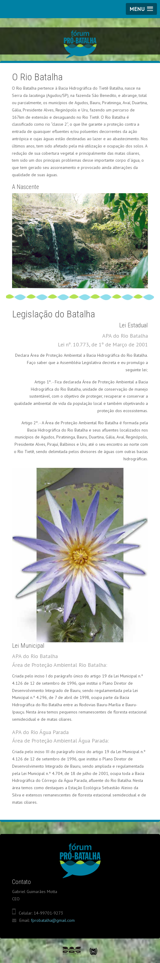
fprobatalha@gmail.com (53, 920)
